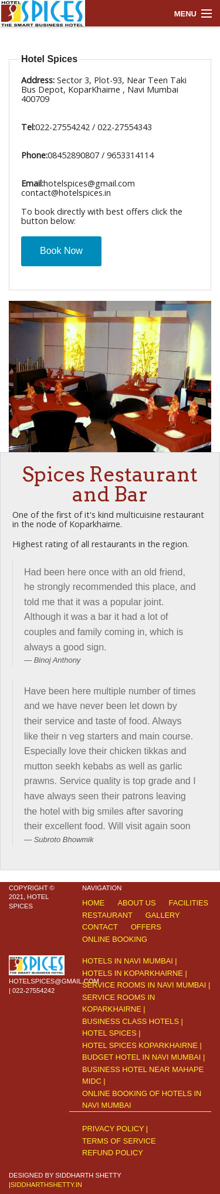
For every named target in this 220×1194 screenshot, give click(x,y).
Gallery (162, 915)
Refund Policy (112, 1152)
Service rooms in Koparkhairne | (118, 1003)
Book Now (61, 251)
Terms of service (119, 1141)
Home (93, 902)
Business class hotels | (132, 1021)
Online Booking (114, 939)
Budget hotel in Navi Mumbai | (143, 1057)
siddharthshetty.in (46, 1184)
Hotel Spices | (111, 1033)
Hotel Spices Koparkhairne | (142, 1045)
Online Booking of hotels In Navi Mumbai (141, 1099)
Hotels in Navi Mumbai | (129, 960)
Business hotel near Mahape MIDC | (143, 1075)
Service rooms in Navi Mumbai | (146, 985)
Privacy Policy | (115, 1128)
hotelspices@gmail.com (54, 981)
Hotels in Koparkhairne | (134, 973)
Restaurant (107, 915)
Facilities (189, 902)
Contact (100, 926)
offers (146, 926)
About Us (136, 902)
